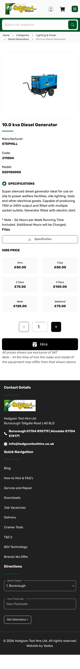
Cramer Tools (13, 527)
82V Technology (16, 547)
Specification (40, 239)
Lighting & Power (46, 35)
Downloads (12, 498)
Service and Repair (18, 488)
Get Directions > (17, 619)
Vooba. (49, 646)
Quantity (40, 322)
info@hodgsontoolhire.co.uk (29, 444)
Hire (40, 344)
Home (6, 35)
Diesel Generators (18, 39)
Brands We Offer (16, 557)
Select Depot (14, 580)
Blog (7, 468)
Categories (22, 35)
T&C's (8, 537)
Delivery (10, 517)
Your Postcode (15, 598)
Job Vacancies (15, 507)
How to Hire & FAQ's (18, 478)
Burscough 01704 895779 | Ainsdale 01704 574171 (39, 433)
